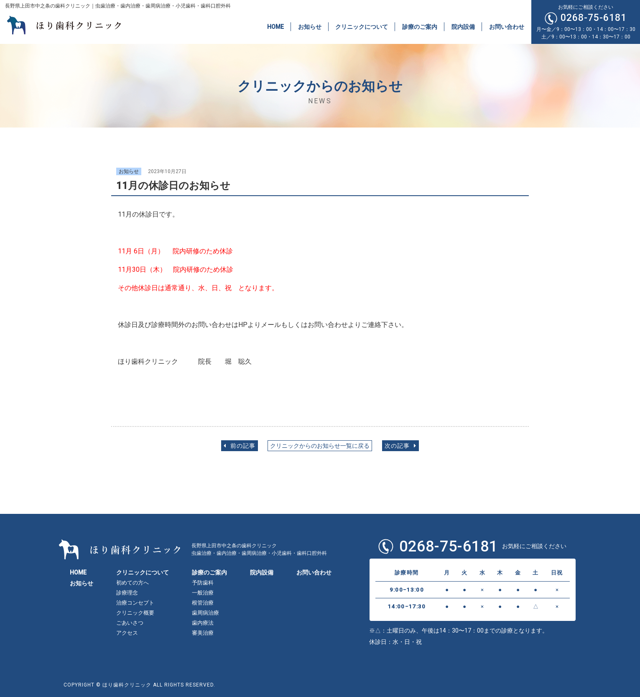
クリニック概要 (135, 613)
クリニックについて (361, 26)
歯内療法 (203, 623)
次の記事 (400, 445)
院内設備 (463, 26)
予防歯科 (203, 583)
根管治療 (203, 603)
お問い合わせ (506, 26)
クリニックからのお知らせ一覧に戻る (320, 445)
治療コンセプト (135, 603)
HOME (275, 26)
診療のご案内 (419, 26)
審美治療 (203, 633)
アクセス (127, 633)
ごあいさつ (129, 623)
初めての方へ (132, 583)
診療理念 (127, 593)
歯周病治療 (205, 613)
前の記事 (239, 445)
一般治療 (203, 593)
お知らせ (309, 26)
